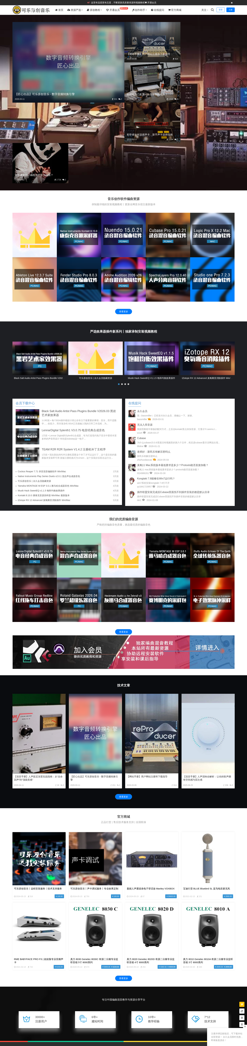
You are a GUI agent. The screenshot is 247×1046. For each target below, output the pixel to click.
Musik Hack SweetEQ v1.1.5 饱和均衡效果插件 (151, 297)
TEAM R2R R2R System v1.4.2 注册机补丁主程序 (74, 368)
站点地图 (27, 1036)
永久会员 (142, 330)
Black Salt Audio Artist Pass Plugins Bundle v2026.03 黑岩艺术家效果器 (50, 297)
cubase (141, 357)
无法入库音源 (144, 343)
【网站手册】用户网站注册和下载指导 (147, 695)
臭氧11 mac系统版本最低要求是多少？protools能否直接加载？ (173, 384)
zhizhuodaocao (144, 378)
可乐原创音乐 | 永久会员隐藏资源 (95, 297)
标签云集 (39, 1036)
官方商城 (175, 10)
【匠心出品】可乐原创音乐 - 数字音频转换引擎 (94, 697)
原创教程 (93, 10)
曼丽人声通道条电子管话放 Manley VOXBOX (151, 807)
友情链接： (18, 1024)
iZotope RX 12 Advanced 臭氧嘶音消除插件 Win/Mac (208, 297)
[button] (118, 303)
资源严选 (74, 10)
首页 (60, 10)
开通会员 (151, 2)
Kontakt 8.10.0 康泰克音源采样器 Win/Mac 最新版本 (43, 414)
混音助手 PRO (33, 1024)
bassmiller (142, 338)
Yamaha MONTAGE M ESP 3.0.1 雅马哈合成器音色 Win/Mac (48, 404)
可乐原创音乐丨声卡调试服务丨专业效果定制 (94, 807)
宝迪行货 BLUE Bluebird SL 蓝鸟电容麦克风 (206, 807)
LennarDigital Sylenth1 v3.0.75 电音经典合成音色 (73, 349)
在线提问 (157, 10)
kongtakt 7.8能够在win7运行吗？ (156, 397)
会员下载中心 (25, 322)
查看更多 (123, 230)
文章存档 (50, 1036)
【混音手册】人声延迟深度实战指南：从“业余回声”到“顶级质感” (38, 697)
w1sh (139, 351)
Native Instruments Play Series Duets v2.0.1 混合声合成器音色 (49, 395)
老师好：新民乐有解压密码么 (153, 370)
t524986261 (143, 392)
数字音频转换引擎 (51, 1024)
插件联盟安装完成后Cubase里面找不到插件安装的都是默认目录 (173, 411)
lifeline (140, 365)
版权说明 (16, 1036)
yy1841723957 (144, 405)
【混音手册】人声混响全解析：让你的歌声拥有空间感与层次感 (207, 697)
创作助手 (138, 10)
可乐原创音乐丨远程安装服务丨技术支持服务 (38, 807)
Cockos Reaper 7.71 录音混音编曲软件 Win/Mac (42, 390)
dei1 (139, 419)
